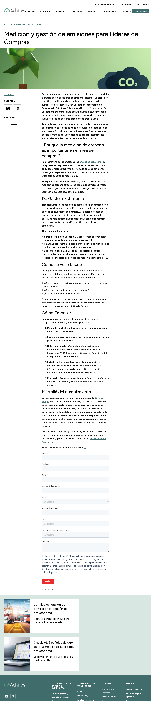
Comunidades (109, 11)
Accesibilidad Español (14, 688)
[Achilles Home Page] (14, 10)
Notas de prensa (109, 664)
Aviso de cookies (35, 688)
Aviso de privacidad (56, 688)
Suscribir (13, 124)
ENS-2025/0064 (76, 688)
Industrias (60, 11)
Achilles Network (85, 663)
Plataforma (44, 11)
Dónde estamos (134, 664)
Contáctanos (141, 11)
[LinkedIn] (13, 659)
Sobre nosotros (134, 652)
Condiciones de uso (97, 688)
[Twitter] (6, 659)
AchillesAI (30, 11)
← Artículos (9, 94)
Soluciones (76, 11)
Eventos (105, 668)
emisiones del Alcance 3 (91, 162)
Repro (80, 654)
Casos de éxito (108, 659)
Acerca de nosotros (104, 4)
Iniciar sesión (142, 4)
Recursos (92, 11)
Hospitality (82, 658)
